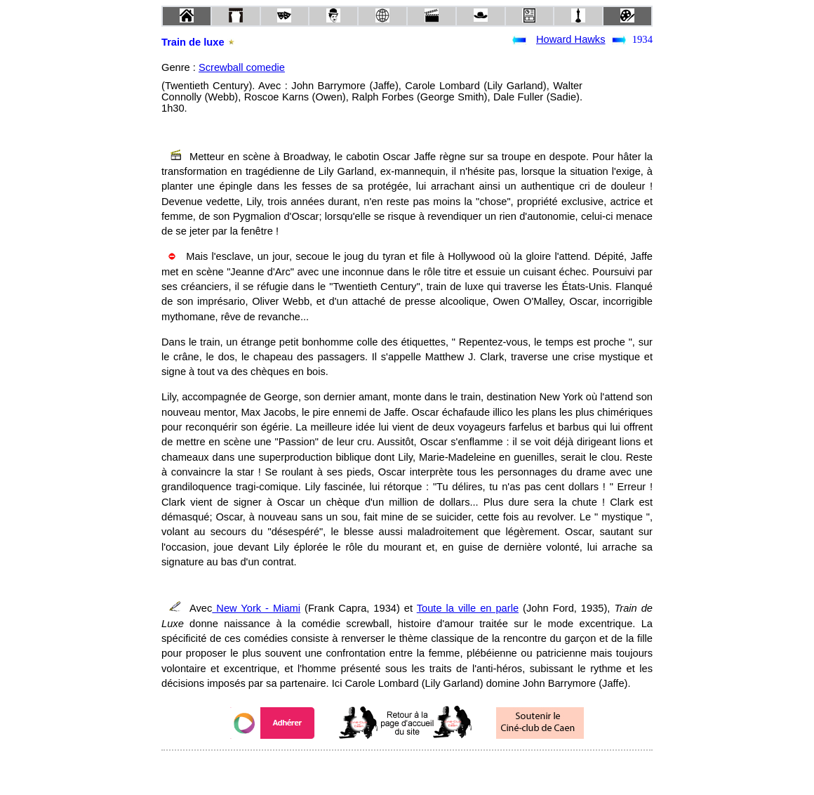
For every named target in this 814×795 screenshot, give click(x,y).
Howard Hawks (571, 39)
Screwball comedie (242, 67)
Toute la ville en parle (468, 608)
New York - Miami (256, 608)
